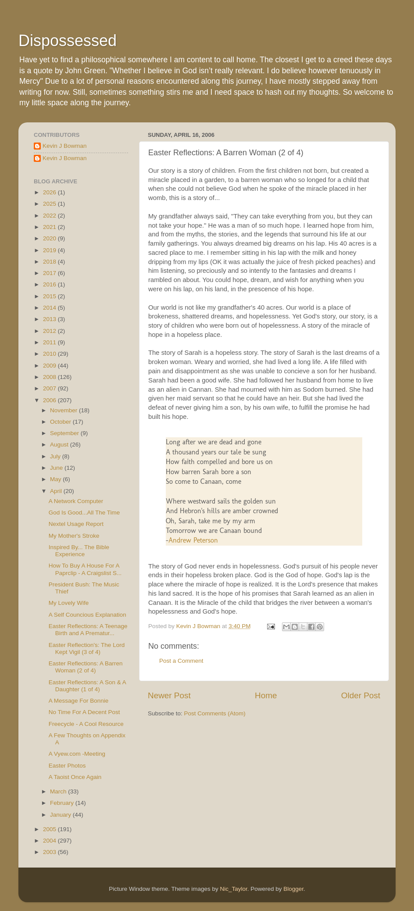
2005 (50, 829)
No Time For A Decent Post (84, 712)
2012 (50, 331)
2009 (50, 365)
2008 (50, 377)
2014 (50, 307)
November (64, 410)
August (60, 444)
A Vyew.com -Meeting (77, 753)
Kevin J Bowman (65, 146)
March (59, 791)
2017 (50, 273)
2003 (50, 852)
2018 (50, 261)
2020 (50, 238)
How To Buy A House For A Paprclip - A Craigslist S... (85, 569)
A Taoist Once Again (75, 777)
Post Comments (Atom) (215, 713)
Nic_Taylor (233, 889)
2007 (50, 388)
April (57, 491)
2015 (50, 296)
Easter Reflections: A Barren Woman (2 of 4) (86, 667)
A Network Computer (76, 501)
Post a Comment (181, 660)
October (61, 421)
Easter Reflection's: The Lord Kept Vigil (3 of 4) (87, 648)
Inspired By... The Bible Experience (79, 550)
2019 (50, 250)
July (56, 456)
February (62, 803)
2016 (50, 284)
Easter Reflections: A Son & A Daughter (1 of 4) (87, 686)
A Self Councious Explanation (87, 614)
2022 (50, 215)
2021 (50, 227)
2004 (50, 840)
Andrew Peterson (193, 540)
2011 (50, 342)
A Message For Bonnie (79, 700)
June (57, 467)
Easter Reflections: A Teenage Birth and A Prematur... (88, 629)
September (65, 433)
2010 (50, 353)
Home (266, 695)
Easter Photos (67, 765)
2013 (50, 319)
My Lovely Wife (69, 603)
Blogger (293, 889)
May (56, 479)
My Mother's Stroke (74, 535)
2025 (50, 203)
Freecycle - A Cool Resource (86, 724)
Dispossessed (67, 41)
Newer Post (169, 695)
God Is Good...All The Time (84, 512)
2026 (50, 192)
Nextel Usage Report (76, 524)
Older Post (360, 695)
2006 (50, 400)
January (61, 814)
